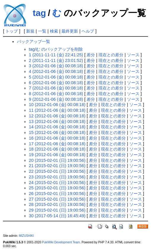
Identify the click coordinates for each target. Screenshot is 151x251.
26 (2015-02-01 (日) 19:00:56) (57, 193)
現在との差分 (110, 54)
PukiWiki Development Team (61, 242)
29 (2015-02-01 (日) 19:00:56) (57, 210)
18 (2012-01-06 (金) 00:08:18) (57, 149)
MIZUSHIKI (26, 235)
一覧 (42, 31)
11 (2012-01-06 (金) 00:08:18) (57, 110)
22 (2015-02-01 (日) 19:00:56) (57, 171)
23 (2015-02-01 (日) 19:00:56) (57, 177)
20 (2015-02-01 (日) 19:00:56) (57, 160)
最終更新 (69, 31)
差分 (91, 54)
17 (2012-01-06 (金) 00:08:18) (57, 143)
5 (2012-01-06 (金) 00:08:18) (56, 77)
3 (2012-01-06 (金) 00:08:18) (56, 65)
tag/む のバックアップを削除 (56, 49)
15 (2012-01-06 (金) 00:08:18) (57, 132)
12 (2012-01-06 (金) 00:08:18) (57, 115)
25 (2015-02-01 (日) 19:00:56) (57, 188)
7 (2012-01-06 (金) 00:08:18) (56, 88)
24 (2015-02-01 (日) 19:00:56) (57, 182)
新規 (30, 31)
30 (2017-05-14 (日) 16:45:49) (57, 215)
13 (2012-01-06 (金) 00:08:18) (57, 121)
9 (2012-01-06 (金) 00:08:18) (56, 99)
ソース (133, 54)
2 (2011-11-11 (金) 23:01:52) (56, 60)
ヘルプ (88, 31)
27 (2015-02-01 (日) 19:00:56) (57, 199)
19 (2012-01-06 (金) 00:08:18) (57, 154)
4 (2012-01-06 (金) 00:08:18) (56, 71)
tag (39, 13)
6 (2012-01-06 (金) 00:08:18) (56, 82)
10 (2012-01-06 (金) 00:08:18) (57, 104)
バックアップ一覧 (33, 41)
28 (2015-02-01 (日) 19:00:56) (57, 204)
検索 (54, 31)
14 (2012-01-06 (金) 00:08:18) (57, 126)
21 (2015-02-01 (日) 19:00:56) (57, 165)
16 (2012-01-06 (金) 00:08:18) (57, 138)
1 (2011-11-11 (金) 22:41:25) (56, 54)
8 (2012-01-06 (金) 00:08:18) (56, 93)
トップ (11, 31)
